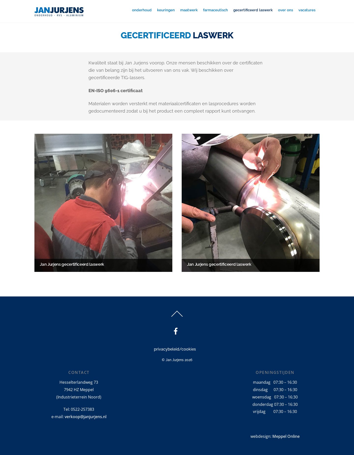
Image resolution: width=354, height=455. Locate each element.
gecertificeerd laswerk (253, 10)
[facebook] (176, 331)
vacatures (306, 10)
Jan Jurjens (175, 360)
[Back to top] (177, 316)
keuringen (166, 10)
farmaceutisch (215, 10)
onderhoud (142, 10)
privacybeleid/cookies (175, 349)
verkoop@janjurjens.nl (85, 416)
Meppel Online (286, 436)
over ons (285, 10)
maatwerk (189, 10)
